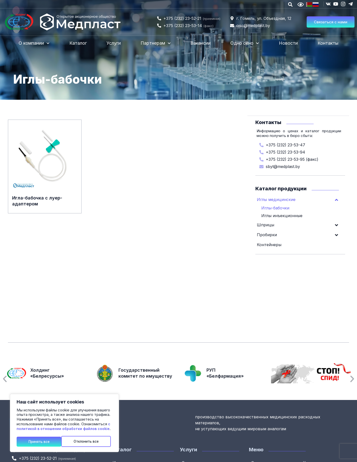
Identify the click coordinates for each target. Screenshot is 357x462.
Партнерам (156, 43)
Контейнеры (269, 244)
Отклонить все (41, 441)
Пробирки (300, 234)
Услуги (114, 43)
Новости (288, 43)
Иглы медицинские (300, 199)
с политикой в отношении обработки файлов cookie (63, 427)
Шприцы (300, 225)
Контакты (328, 43)
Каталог (78, 43)
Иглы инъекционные (281, 215)
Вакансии (200, 43)
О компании (34, 43)
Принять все (90, 441)
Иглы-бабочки (275, 207)
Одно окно (244, 43)
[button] (4, 379)
